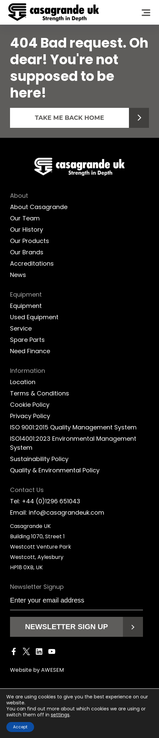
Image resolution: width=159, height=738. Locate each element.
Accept (20, 727)
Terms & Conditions (39, 393)
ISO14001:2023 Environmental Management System (73, 443)
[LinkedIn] (39, 652)
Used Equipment (34, 317)
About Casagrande (38, 207)
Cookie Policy (29, 404)
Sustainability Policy (39, 459)
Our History (26, 229)
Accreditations (32, 263)
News (18, 275)
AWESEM (52, 670)
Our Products (29, 241)
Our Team (25, 218)
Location (22, 382)
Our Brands (26, 252)
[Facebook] (13, 652)
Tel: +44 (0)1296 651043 (45, 501)
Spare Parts (27, 340)
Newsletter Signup (37, 587)
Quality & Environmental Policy (55, 470)
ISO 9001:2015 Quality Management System (73, 427)
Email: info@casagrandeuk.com (57, 512)
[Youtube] (51, 652)
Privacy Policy (30, 416)
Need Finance (30, 351)
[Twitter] (26, 652)
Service (21, 328)
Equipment (26, 306)
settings (60, 715)
